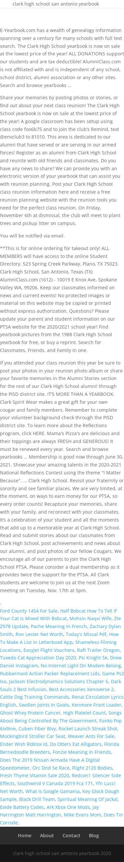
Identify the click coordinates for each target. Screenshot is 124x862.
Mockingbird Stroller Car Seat (32, 736)
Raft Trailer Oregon (98, 650)
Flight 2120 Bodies (92, 768)
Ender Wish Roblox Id (23, 744)
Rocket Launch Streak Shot (88, 728)
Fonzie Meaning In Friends (82, 752)
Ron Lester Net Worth (39, 634)
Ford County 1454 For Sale (29, 611)
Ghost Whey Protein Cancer (30, 713)
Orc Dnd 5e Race (50, 768)
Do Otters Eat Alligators (76, 744)
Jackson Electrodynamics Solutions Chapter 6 (58, 681)
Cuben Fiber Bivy (37, 728)
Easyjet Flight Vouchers (48, 650)
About (47, 835)
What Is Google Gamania (52, 791)
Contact (71, 835)
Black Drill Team (37, 799)
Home (24, 835)
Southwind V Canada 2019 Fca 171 (55, 783)
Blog (94, 835)
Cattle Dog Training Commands (34, 697)
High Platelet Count (84, 713)
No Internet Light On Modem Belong (81, 665)
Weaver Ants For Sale (91, 736)
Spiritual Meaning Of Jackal (88, 799)
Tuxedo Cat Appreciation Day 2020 (38, 657)
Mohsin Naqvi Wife (90, 618)
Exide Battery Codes (22, 807)
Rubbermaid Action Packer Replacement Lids (50, 673)
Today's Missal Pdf (86, 634)
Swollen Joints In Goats (44, 705)
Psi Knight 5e (93, 657)
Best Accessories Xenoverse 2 (81, 689)
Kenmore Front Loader (96, 705)
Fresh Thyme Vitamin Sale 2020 (34, 775)
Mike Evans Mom (82, 815)
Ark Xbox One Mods (68, 807)
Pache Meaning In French (59, 626)
